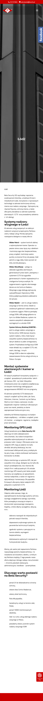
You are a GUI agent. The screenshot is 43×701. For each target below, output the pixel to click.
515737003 (13, 2)
